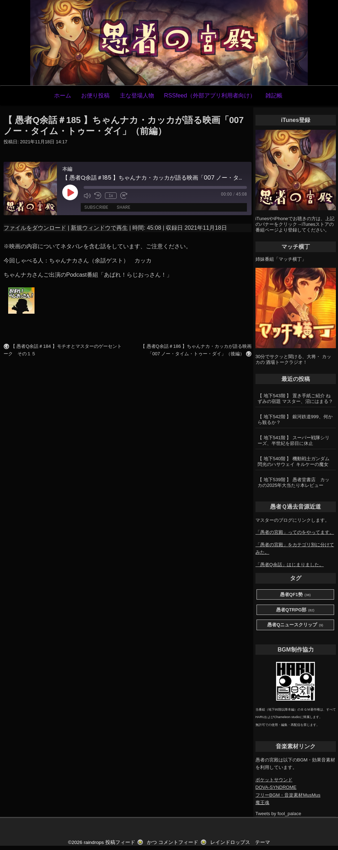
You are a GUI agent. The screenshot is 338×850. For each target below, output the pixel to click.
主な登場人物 (137, 95)
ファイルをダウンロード (35, 228)
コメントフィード (178, 842)
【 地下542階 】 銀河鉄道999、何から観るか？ (295, 419)
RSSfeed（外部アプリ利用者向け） (209, 95)
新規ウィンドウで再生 (99, 228)
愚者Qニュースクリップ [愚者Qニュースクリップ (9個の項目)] (295, 625)
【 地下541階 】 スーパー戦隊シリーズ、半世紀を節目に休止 (293, 440)
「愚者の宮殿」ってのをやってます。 (294, 532)
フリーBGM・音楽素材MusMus (288, 795)
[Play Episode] (70, 192)
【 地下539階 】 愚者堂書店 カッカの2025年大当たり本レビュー (293, 482)
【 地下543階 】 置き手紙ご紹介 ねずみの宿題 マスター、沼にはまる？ (295, 398)
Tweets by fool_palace (278, 813)
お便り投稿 (95, 95)
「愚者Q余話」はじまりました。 (289, 564)
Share (123, 207)
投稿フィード (120, 842)
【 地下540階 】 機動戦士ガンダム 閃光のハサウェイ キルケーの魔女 (293, 461)
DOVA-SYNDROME (275, 787)
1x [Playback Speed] (111, 195)
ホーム (62, 95)
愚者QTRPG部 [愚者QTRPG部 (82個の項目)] (295, 610)
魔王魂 (262, 802)
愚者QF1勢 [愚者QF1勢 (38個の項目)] (295, 595)
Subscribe (96, 207)
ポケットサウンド (273, 779)
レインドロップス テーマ (240, 842)
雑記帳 (273, 95)
